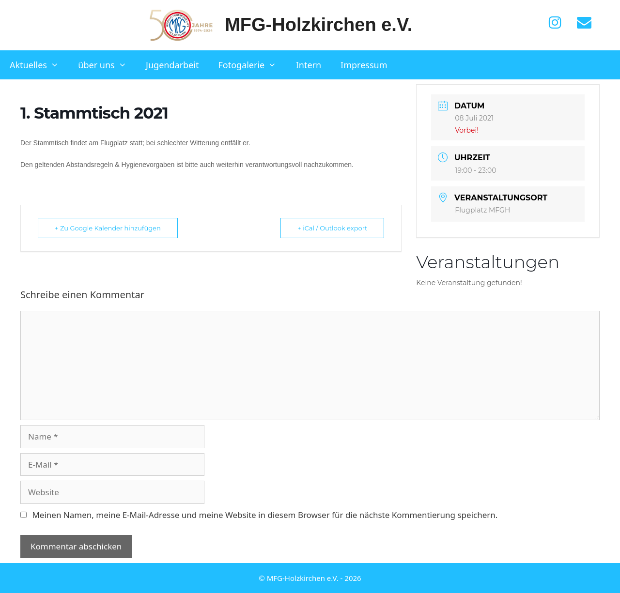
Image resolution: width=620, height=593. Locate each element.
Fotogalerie (252, 64)
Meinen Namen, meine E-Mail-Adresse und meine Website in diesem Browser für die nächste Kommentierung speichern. (264, 514)
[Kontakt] (584, 23)
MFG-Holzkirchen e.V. (318, 25)
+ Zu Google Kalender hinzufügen (108, 228)
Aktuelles (39, 64)
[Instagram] (555, 23)
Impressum (364, 65)
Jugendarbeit (172, 65)
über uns (107, 64)
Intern (308, 65)
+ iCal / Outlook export (332, 228)
